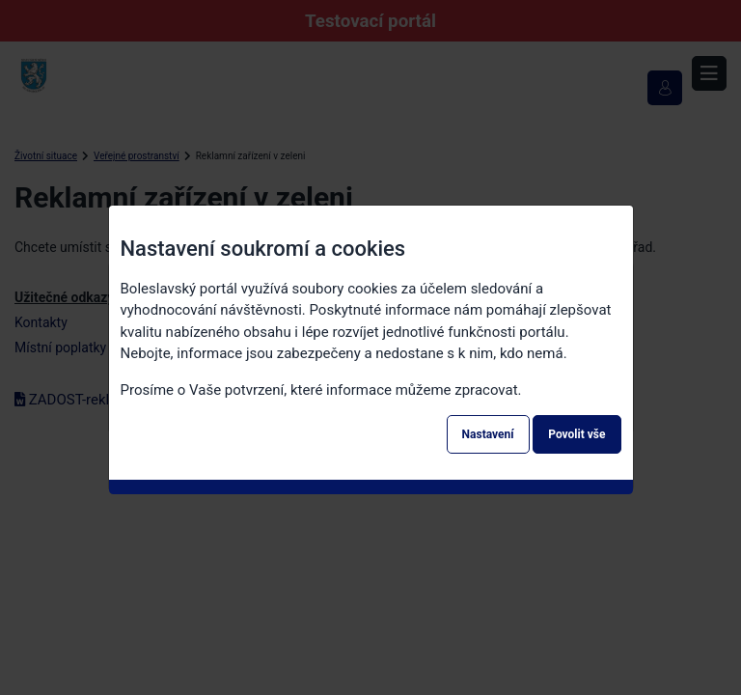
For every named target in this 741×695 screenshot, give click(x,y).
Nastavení (488, 434)
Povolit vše (576, 434)
